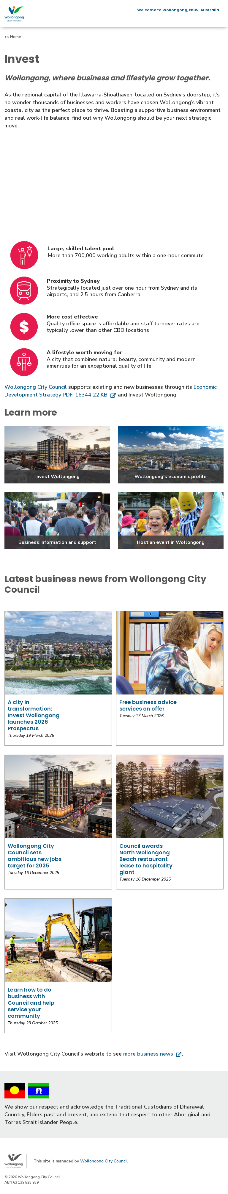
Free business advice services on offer (148, 705)
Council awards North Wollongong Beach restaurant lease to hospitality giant (145, 859)
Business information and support (57, 542)
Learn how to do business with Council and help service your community (31, 1003)
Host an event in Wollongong (171, 542)
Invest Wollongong (57, 476)
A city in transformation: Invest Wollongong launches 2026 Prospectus (34, 715)
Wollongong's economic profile (170, 476)
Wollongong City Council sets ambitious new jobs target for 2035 (34, 855)
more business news (148, 1053)
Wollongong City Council (35, 387)
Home (15, 37)
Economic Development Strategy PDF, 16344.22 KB (110, 390)
